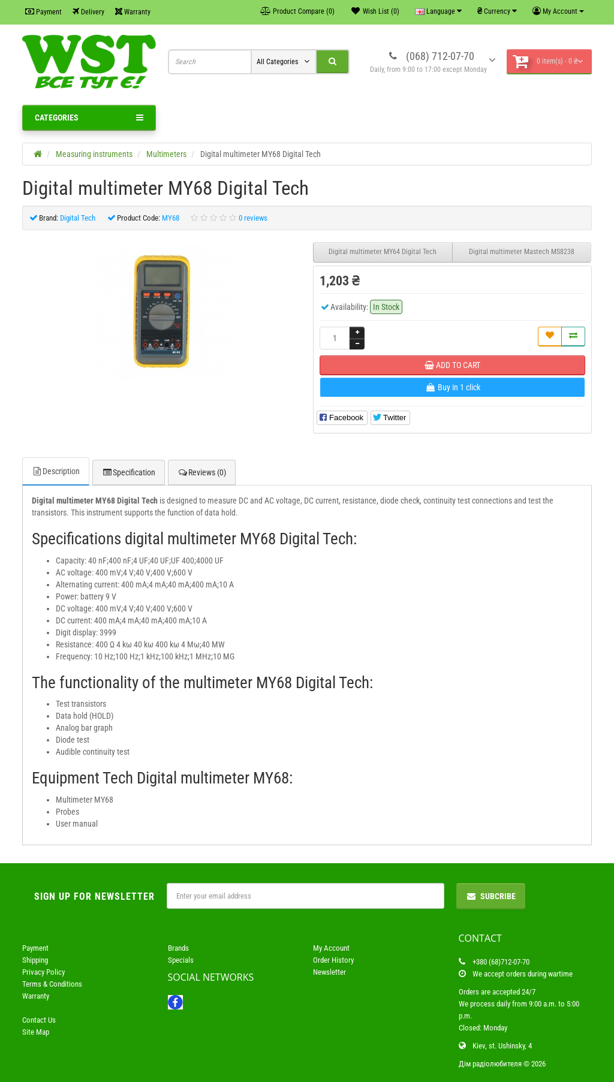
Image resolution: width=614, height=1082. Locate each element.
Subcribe (491, 896)
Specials (181, 960)
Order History (333, 960)
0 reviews (253, 217)
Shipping (35, 960)
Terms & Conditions (52, 983)
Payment (43, 11)
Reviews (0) (201, 472)
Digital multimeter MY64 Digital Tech (383, 252)
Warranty (133, 11)
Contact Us (39, 1019)
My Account (331, 948)
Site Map (35, 1031)
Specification (128, 472)
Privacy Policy (43, 972)
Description (56, 471)
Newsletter (329, 972)
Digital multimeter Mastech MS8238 (521, 252)
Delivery (88, 11)
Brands (178, 948)
